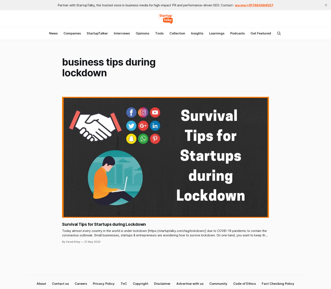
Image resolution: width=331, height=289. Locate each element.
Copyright (140, 284)
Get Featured (261, 33)
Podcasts (237, 33)
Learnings (216, 33)
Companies (72, 33)
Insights (197, 33)
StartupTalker (97, 33)
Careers (81, 284)
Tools (159, 33)
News (53, 33)
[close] (326, 5)
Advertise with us (189, 284)
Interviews (122, 33)
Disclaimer (162, 284)
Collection (177, 33)
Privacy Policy (104, 284)
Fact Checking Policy (278, 284)
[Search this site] (279, 33)
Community (218, 284)
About (41, 284)
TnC (124, 284)
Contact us (60, 284)
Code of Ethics (244, 284)
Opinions (142, 33)
